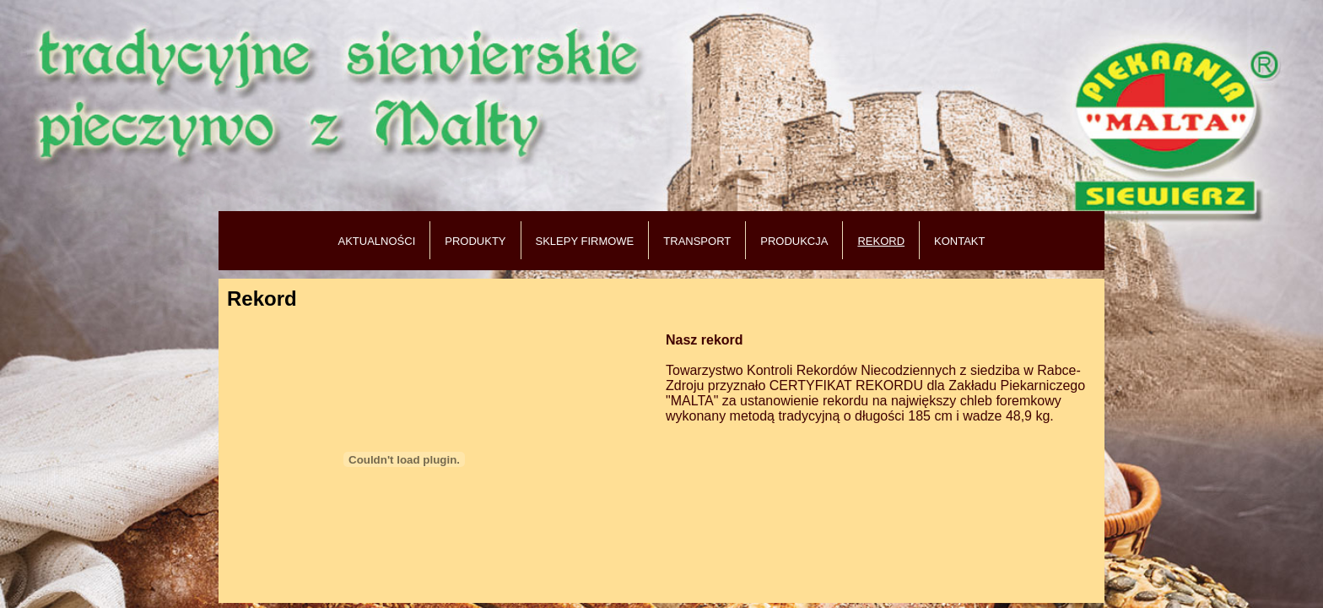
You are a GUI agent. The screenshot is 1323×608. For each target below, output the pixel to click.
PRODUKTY (475, 241)
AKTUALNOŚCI (377, 241)
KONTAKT (959, 241)
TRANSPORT (697, 241)
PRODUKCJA (794, 241)
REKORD (880, 241)
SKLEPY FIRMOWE (585, 241)
